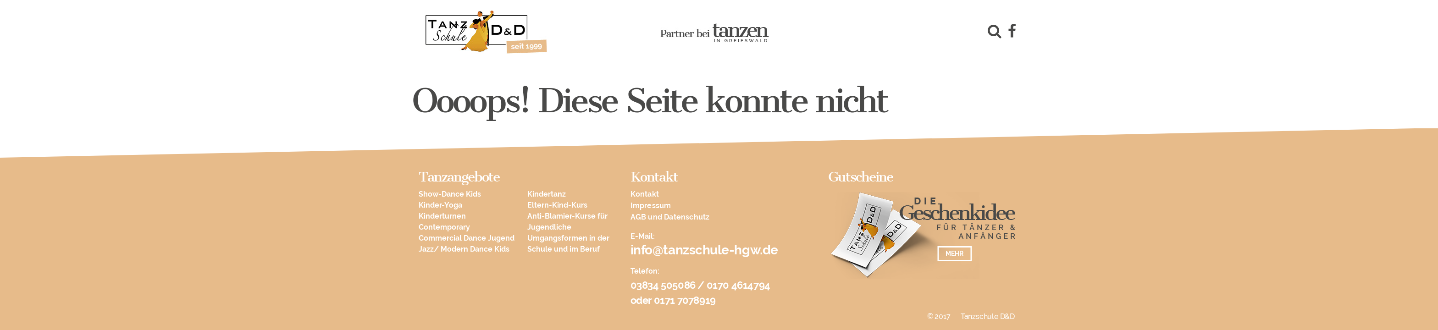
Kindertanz (546, 194)
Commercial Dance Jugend (466, 238)
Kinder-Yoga (440, 205)
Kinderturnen (442, 216)
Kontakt (645, 194)
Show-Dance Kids (450, 194)
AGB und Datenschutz (670, 217)
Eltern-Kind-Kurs (557, 205)
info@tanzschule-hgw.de (704, 250)
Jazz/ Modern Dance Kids (464, 249)
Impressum (651, 205)
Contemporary (444, 227)
